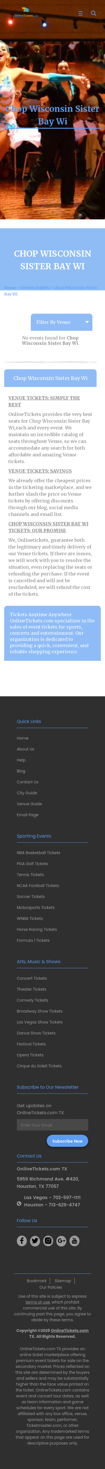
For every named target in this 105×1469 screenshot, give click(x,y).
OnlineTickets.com (70, 1330)
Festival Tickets (31, 1044)
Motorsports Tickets (36, 907)
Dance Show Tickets (36, 1033)
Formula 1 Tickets (33, 940)
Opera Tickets (30, 1055)
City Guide (27, 793)
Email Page (27, 815)
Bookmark (36, 1281)
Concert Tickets (32, 978)
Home (23, 738)
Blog (21, 771)
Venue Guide (29, 804)
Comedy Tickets (32, 1000)
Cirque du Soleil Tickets (39, 1066)
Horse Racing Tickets (37, 929)
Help (21, 760)
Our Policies (50, 1287)
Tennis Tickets (30, 874)
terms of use (37, 1302)
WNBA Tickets (30, 918)
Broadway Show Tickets (39, 1011)
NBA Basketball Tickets (38, 853)
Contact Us (27, 782)
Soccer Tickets (31, 896)
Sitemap (63, 1281)
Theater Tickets (31, 989)
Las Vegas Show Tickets (40, 1022)
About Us (25, 749)
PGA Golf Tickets (32, 864)
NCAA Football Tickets (38, 885)
